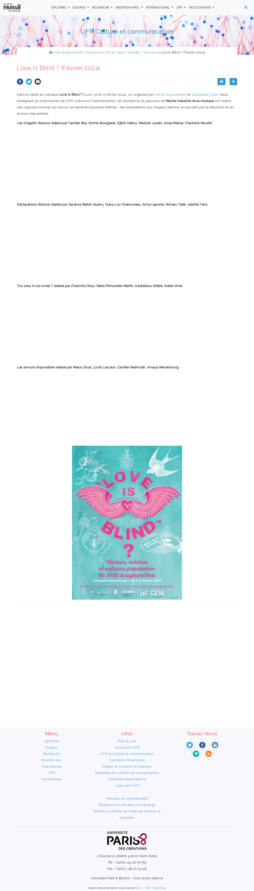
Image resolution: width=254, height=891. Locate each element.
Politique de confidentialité (127, 798)
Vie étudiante (200, 7)
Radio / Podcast (143, 52)
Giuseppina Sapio (205, 94)
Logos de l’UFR (127, 785)
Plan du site (127, 741)
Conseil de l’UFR (127, 747)
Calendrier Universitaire (127, 760)
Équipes (80, 7)
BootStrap (159, 887)
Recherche (101, 7)
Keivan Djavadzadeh (170, 94)
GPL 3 (138, 887)
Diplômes (59, 7)
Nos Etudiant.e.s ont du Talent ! (103, 52)
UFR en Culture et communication (127, 754)
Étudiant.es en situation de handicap (127, 805)
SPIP (148, 887)
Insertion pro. (128, 7)
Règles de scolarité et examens (127, 766)
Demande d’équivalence (127, 779)
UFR (179, 7)
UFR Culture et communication (127, 31)
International (158, 7)
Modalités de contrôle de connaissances (127, 773)
